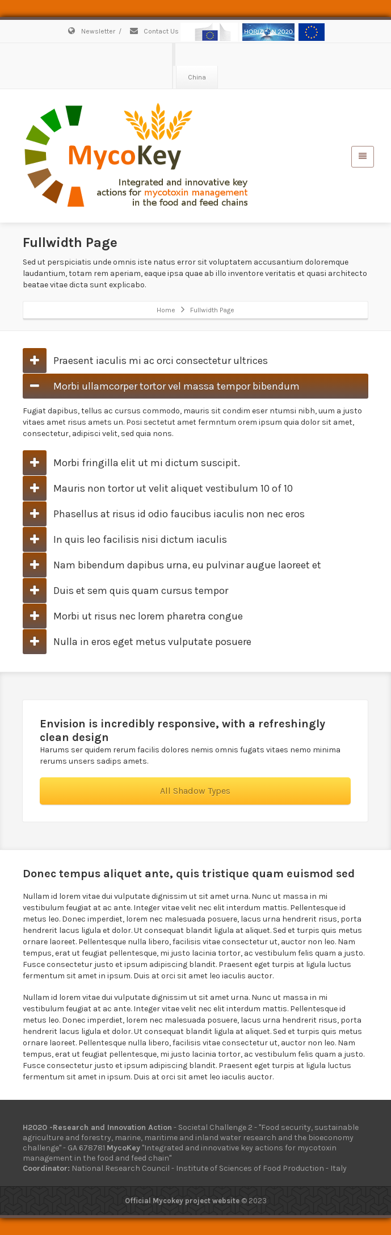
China (197, 77)
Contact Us (154, 31)
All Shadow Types (195, 790)
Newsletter (90, 31)
